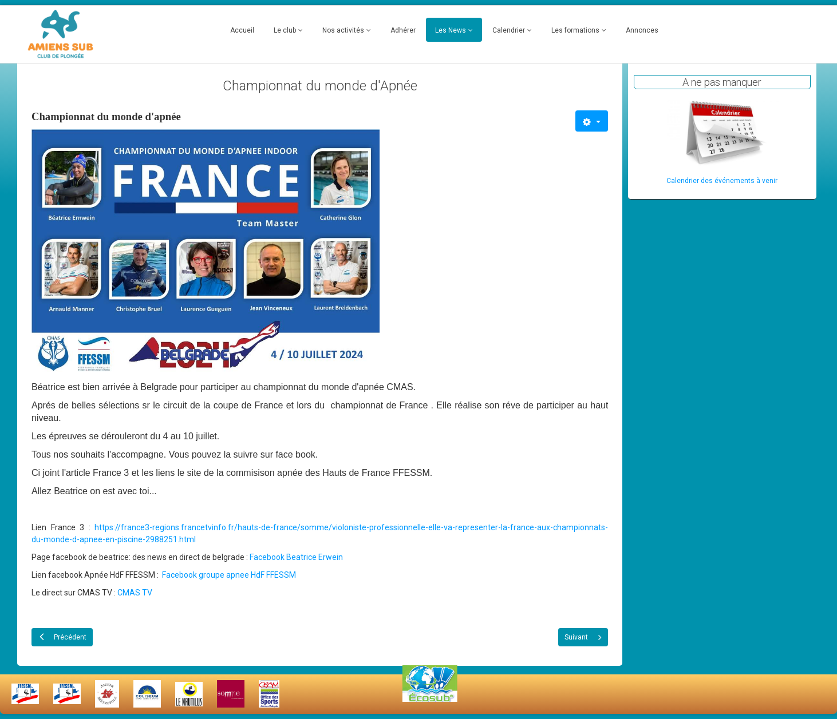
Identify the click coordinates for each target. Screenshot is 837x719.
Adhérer (403, 30)
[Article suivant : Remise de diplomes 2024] (583, 637)
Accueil (242, 30)
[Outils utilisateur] (591, 121)
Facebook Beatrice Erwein (296, 557)
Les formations (575, 30)
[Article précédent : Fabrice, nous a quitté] (62, 637)
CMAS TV (134, 592)
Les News (450, 30)
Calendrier (508, 30)
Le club (285, 30)
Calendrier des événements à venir (721, 181)
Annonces (642, 30)
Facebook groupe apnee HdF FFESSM (229, 574)
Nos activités (343, 30)
